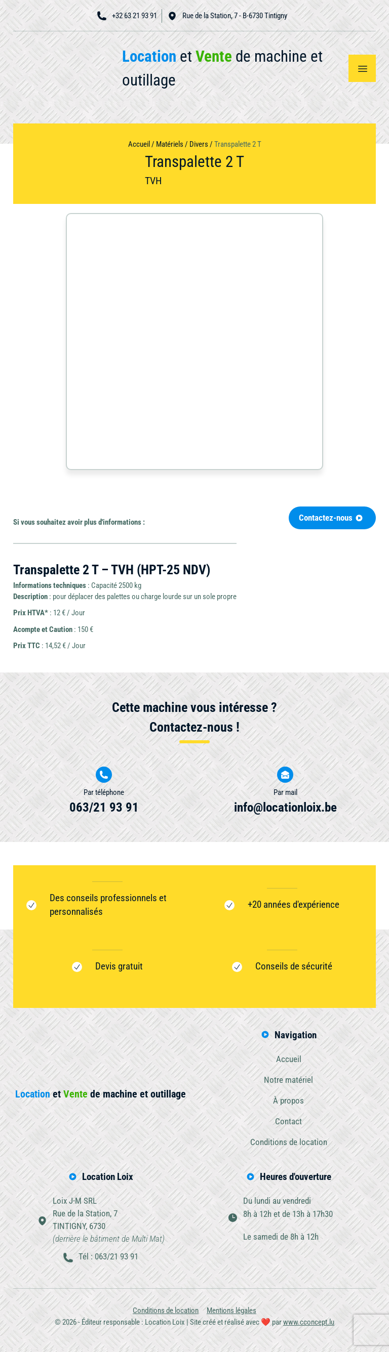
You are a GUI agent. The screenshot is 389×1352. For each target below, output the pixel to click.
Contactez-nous (331, 518)
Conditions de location (288, 1143)
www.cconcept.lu (308, 1325)
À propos (288, 1101)
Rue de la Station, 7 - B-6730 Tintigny (227, 16)
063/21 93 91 (104, 807)
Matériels (169, 144)
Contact (288, 1122)
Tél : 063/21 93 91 (108, 1259)
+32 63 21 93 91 (127, 16)
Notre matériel (288, 1080)
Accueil (139, 144)
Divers (198, 144)
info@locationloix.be (285, 807)
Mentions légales (231, 1313)
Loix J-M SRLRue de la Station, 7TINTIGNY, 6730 (109, 1221)
